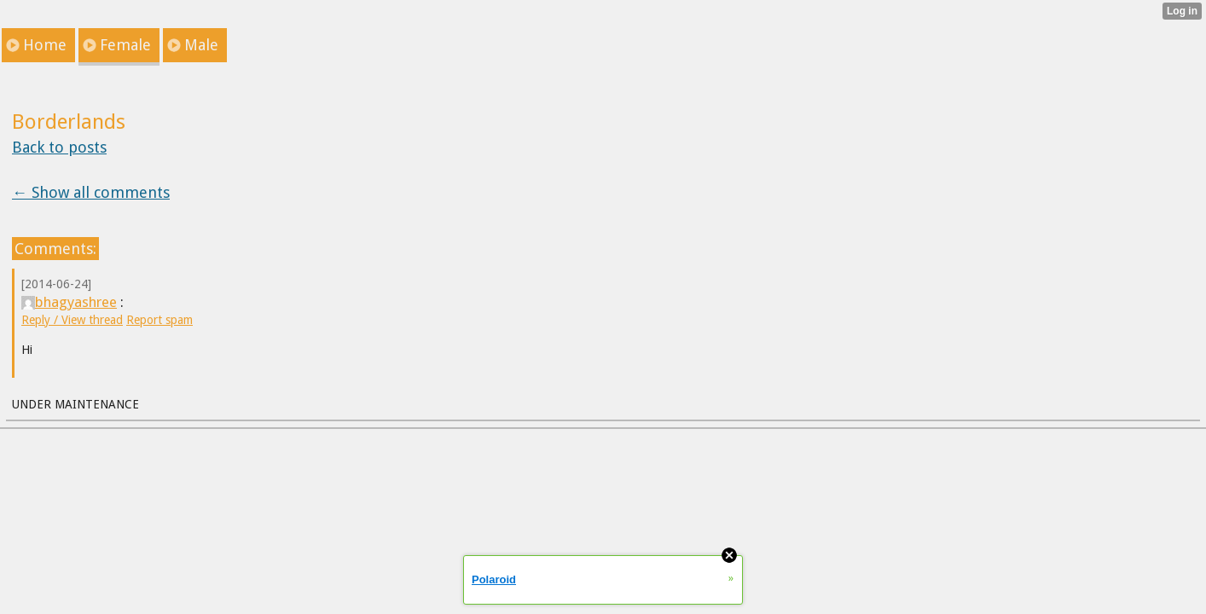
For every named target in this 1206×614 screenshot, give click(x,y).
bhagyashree (69, 301)
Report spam (159, 320)
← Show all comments (91, 192)
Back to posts (59, 147)
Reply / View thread (72, 320)
